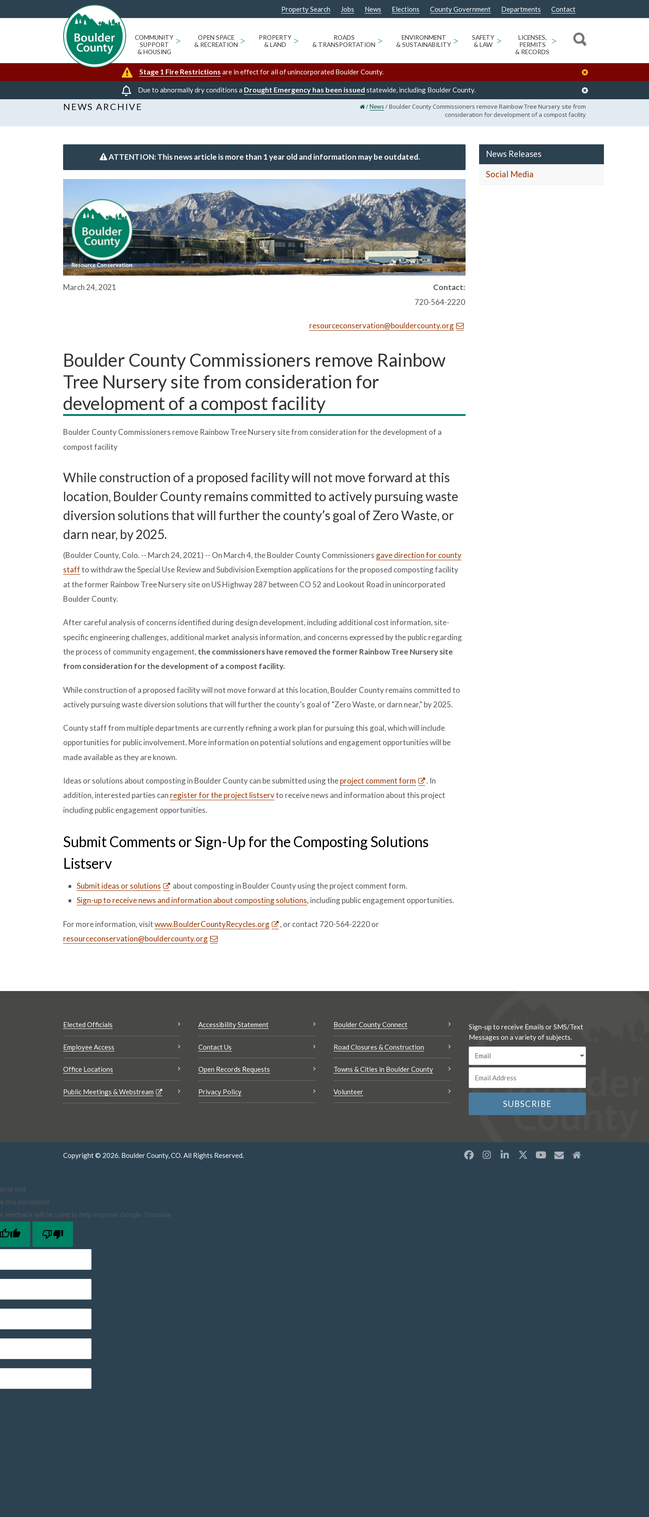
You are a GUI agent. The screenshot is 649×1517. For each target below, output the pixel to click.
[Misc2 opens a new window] (577, 1162)
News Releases (513, 161)
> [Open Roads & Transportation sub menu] (380, 40)
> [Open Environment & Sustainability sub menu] (455, 40)
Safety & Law (483, 41)
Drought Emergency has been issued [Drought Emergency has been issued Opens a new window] (304, 89)
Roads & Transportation (343, 41)
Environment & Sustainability (423, 41)
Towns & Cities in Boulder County (383, 1076)
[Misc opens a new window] (559, 1162)
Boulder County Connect (370, 1032)
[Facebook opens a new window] (469, 1162)
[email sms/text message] (527, 1063)
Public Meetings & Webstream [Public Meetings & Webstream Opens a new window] (108, 1099)
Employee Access (88, 1054)
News (373, 9)
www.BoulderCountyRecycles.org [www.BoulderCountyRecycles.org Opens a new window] (212, 931)
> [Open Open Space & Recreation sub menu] (242, 40)
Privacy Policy (220, 1099)
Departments (521, 9)
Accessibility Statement (233, 1032)
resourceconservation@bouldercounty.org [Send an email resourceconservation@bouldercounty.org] (381, 332)
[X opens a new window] (523, 1162)
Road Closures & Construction (379, 1054)
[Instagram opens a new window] (487, 1162)
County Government (460, 9)
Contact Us (215, 1054)
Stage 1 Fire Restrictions (180, 71)
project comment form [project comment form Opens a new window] (378, 788)
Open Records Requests (234, 1076)
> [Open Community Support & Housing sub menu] (178, 40)
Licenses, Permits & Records (532, 44)
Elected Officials (88, 1032)
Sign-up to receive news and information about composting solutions (192, 907)
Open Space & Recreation (216, 41)
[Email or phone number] (527, 1084)
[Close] (587, 72)
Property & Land (275, 41)
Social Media (510, 181)
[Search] (578, 40)
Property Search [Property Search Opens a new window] (305, 9)
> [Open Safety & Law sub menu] (499, 40)
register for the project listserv (222, 802)
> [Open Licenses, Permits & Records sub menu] (554, 40)
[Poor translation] (52, 1241)
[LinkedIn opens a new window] (505, 1162)
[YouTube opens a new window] (541, 1162)
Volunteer (348, 1099)
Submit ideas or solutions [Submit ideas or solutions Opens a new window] (119, 893)
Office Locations (88, 1076)
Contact (563, 9)
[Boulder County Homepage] (94, 36)
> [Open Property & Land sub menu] (296, 40)
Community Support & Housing (154, 44)
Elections (406, 9)
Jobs (347, 9)
